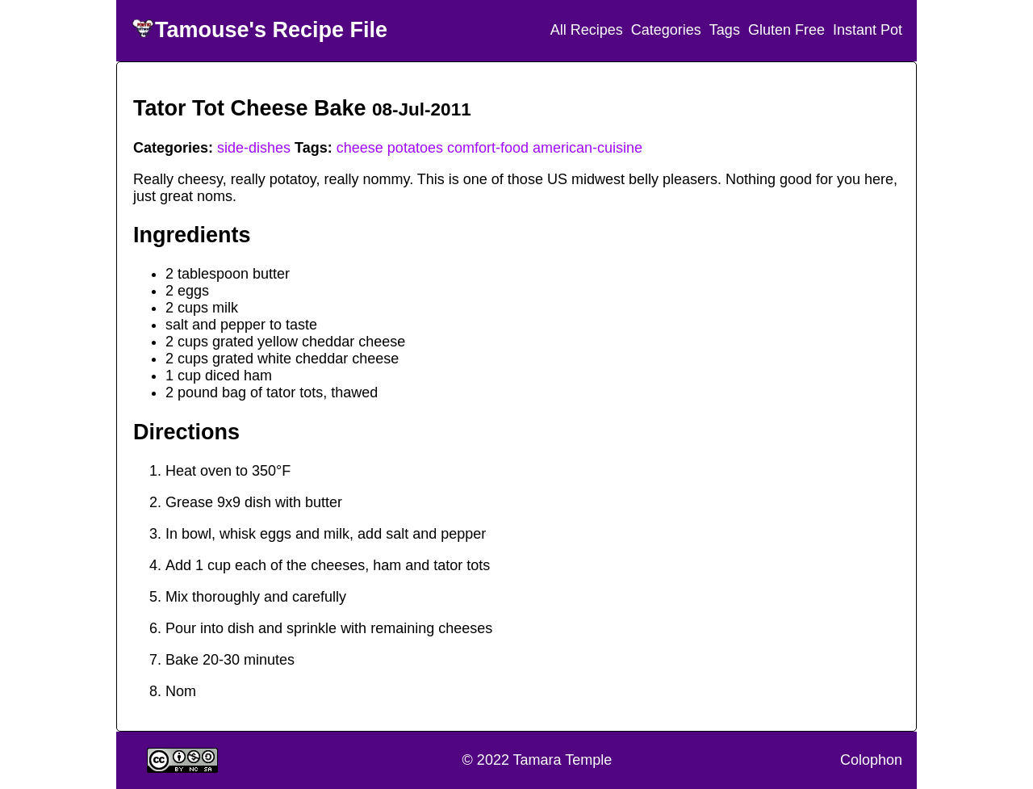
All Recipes (586, 30)
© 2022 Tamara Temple (537, 760)
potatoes (415, 148)
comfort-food (488, 148)
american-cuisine (587, 148)
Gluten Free (786, 30)
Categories (666, 30)
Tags (724, 30)
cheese (360, 148)
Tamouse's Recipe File (271, 30)
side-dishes (254, 148)
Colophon (871, 760)
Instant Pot (867, 30)
